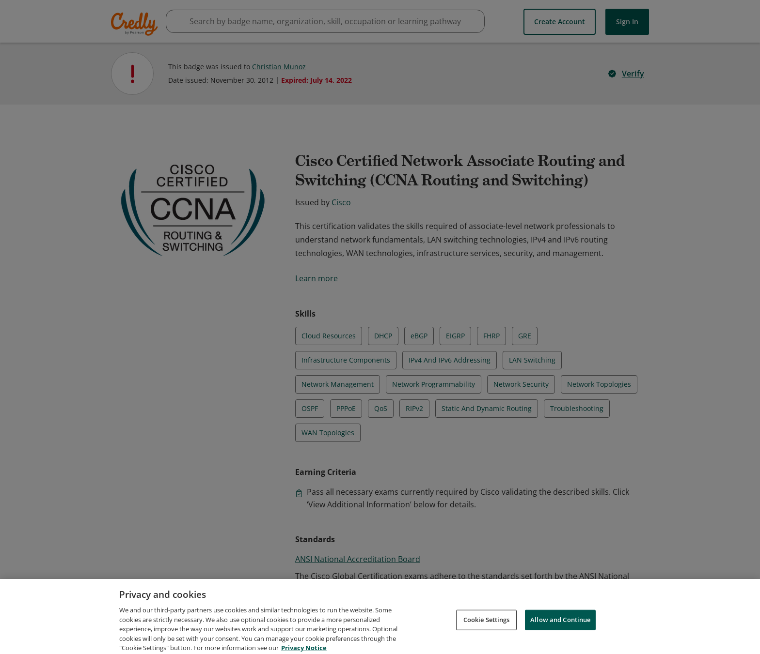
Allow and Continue (560, 631)
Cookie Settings (486, 631)
